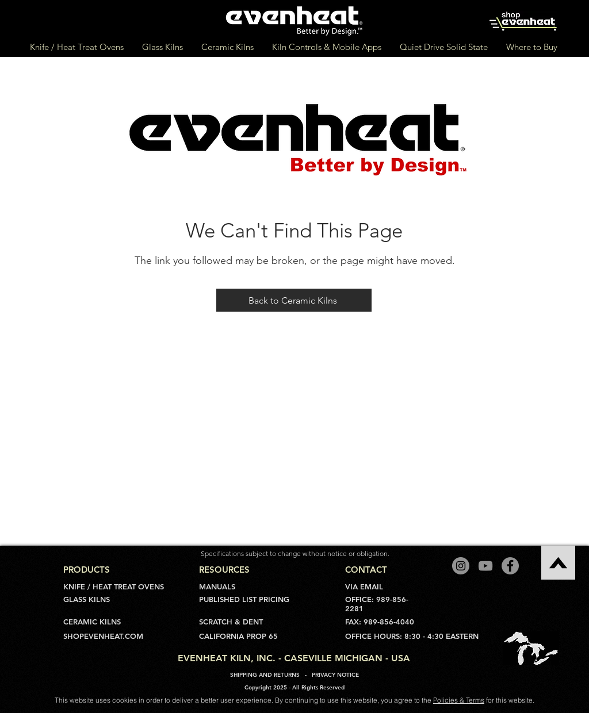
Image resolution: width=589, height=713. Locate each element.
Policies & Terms (458, 700)
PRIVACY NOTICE (335, 674)
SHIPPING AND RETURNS (265, 674)
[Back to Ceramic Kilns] (294, 300)
